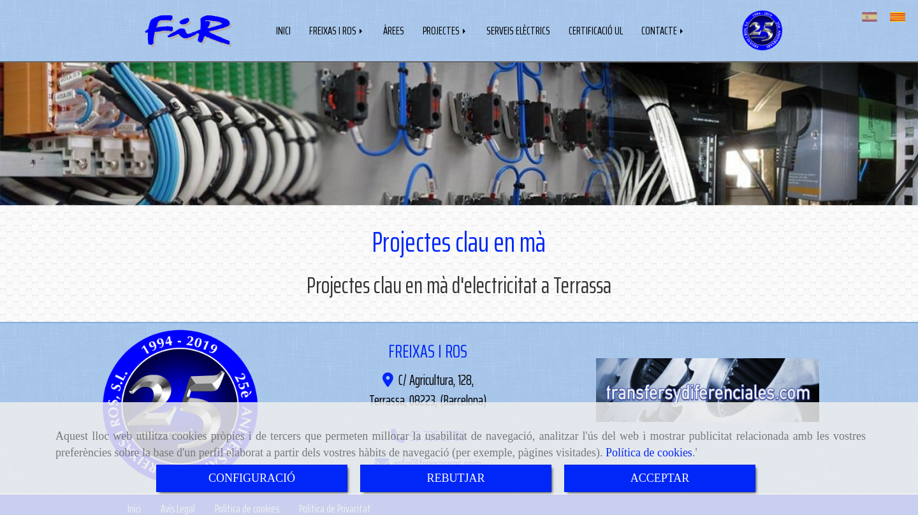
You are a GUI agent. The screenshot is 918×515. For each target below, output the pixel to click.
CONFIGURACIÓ (251, 478)
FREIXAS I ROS (337, 29)
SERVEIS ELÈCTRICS (518, 29)
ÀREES (393, 29)
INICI (283, 29)
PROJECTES (445, 29)
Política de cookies (649, 452)
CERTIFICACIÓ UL (596, 29)
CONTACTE (663, 29)
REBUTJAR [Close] (455, 478)
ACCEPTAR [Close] (660, 478)
